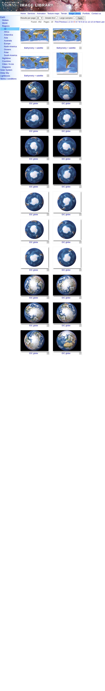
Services (31, 13)
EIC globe (33, 103)
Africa (6, 32)
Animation (41, 13)
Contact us (96, 13)
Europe (7, 43)
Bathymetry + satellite (33, 48)
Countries (6, 61)
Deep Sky (4, 73)
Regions (6, 26)
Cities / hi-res (8, 64)
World (4, 23)
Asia (6, 38)
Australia (8, 40)
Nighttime (6, 58)
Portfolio (86, 13)
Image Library (75, 13)
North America (10, 46)
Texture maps (53, 13)
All (5, 29)
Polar (6, 52)
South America (10, 55)
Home (23, 13)
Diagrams (6, 67)
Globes (5, 20)
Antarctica (8, 35)
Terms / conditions (8, 79)
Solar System (6, 70)
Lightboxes (5, 76)
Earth (2, 17)
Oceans (7, 49)
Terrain (64, 13)
